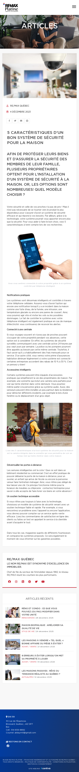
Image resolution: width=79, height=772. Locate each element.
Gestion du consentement (39, 764)
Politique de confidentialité (38, 762)
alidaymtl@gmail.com (25, 733)
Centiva (45, 768)
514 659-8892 (18, 730)
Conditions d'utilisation (64, 762)
